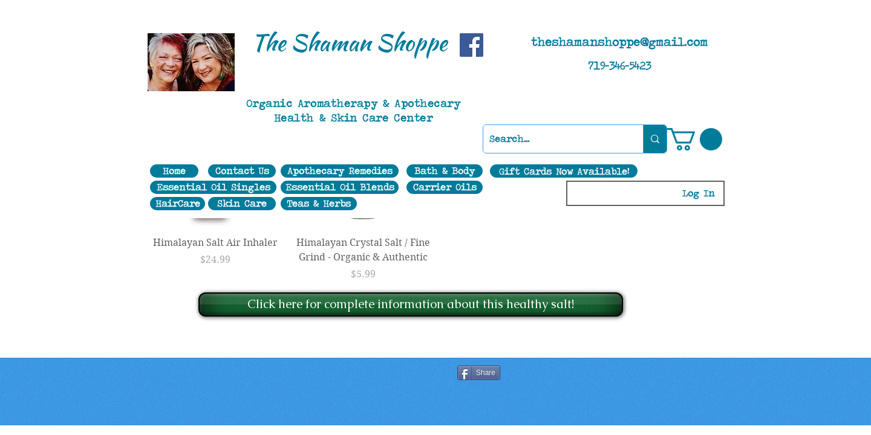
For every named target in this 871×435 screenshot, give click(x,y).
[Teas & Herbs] (319, 203)
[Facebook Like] (320, 374)
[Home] (174, 171)
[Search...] (553, 139)
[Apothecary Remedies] (340, 171)
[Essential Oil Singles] (213, 187)
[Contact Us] (242, 171)
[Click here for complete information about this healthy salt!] (410, 304)
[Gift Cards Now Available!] (564, 171)
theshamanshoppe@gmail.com (619, 42)
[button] (694, 139)
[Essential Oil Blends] (340, 187)
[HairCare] (177, 203)
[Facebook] (471, 45)
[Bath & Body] (444, 171)
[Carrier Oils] (444, 187)
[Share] (478, 373)
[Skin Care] (242, 203)
